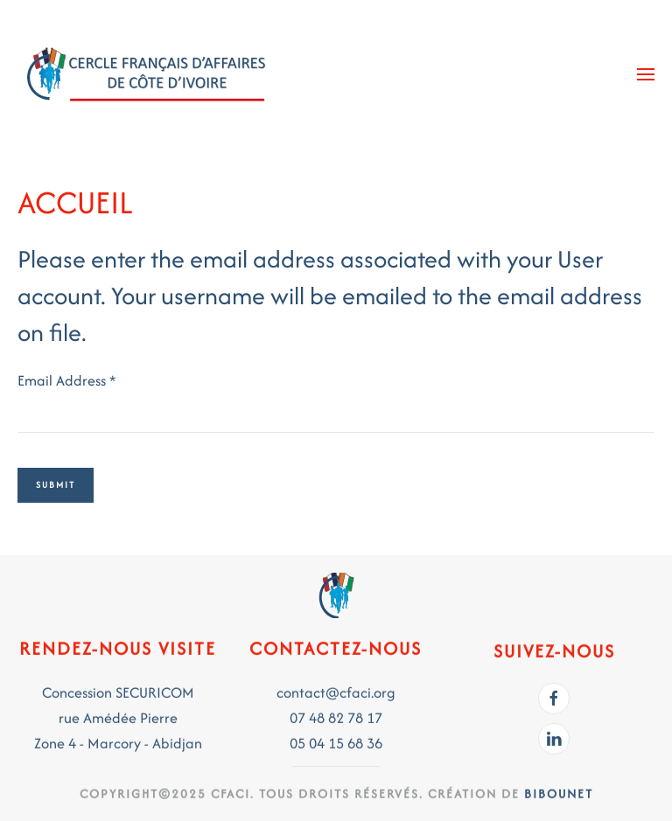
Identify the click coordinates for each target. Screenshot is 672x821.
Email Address (67, 380)
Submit (55, 484)
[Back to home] (149, 74)
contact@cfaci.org (336, 690)
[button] (645, 74)
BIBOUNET (558, 791)
